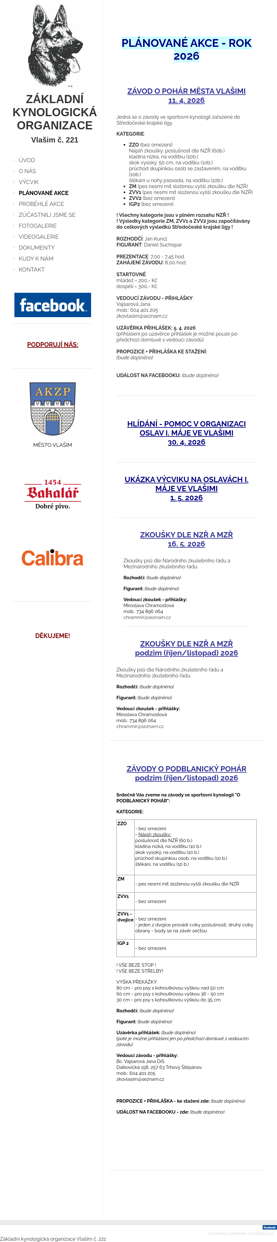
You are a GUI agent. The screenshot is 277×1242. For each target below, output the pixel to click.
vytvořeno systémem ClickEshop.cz (241, 1233)
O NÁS (27, 171)
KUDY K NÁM (36, 258)
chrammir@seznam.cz (147, 617)
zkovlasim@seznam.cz (141, 316)
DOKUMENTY (37, 247)
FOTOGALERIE (38, 225)
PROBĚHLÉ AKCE (41, 204)
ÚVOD (27, 160)
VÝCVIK (29, 182)
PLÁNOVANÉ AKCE (44, 193)
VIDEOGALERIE (39, 236)
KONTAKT (32, 269)
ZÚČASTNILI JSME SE (47, 215)
